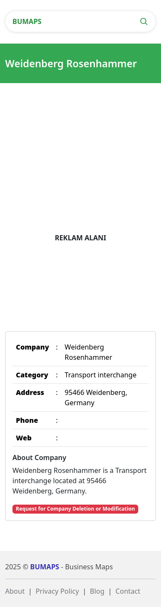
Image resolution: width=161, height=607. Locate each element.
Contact (127, 591)
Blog (97, 591)
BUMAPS (27, 21)
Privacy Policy (57, 591)
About (14, 591)
